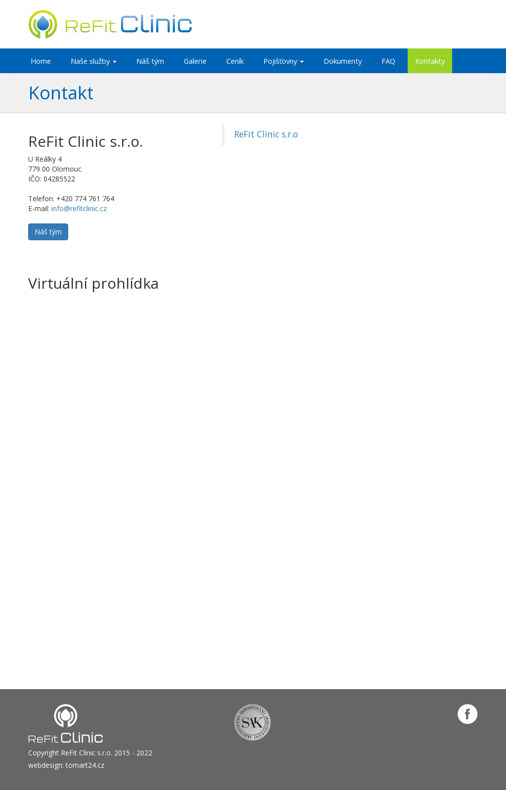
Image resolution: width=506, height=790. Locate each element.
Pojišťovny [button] (283, 61)
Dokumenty (343, 61)
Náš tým (150, 61)
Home (41, 61)
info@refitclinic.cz (79, 208)
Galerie (195, 61)
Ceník (235, 61)
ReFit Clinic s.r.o (266, 134)
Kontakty (430, 61)
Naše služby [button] (94, 61)
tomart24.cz (85, 765)
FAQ (388, 61)
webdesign (45, 765)
